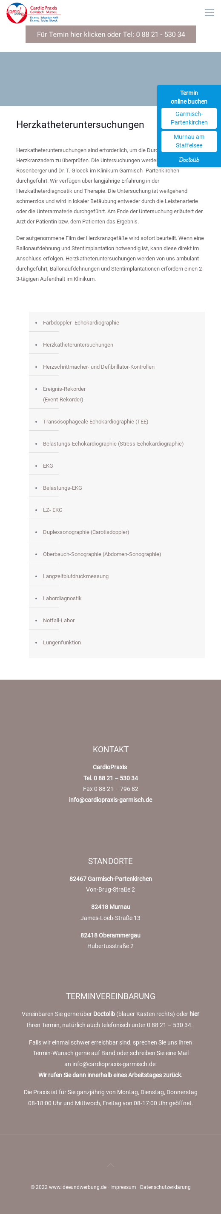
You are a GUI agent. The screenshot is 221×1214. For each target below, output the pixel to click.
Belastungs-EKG (62, 488)
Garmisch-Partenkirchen (189, 118)
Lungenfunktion (62, 642)
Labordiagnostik (62, 598)
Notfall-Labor (59, 620)
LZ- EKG (53, 510)
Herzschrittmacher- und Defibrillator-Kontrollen (99, 367)
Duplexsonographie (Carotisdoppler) (86, 532)
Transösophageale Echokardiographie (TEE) (96, 421)
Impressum (123, 1187)
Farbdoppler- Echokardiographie (81, 322)
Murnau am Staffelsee (189, 141)
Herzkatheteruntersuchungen (78, 345)
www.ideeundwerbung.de (77, 1187)
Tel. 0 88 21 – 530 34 (110, 778)
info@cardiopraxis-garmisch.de (110, 799)
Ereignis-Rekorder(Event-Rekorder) (64, 394)
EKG (48, 466)
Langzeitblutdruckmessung (76, 576)
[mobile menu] (209, 13)
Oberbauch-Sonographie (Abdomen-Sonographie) (102, 554)
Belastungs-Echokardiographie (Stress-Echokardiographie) (113, 443)
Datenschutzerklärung (165, 1187)
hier (194, 1014)
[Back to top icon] (111, 1165)
